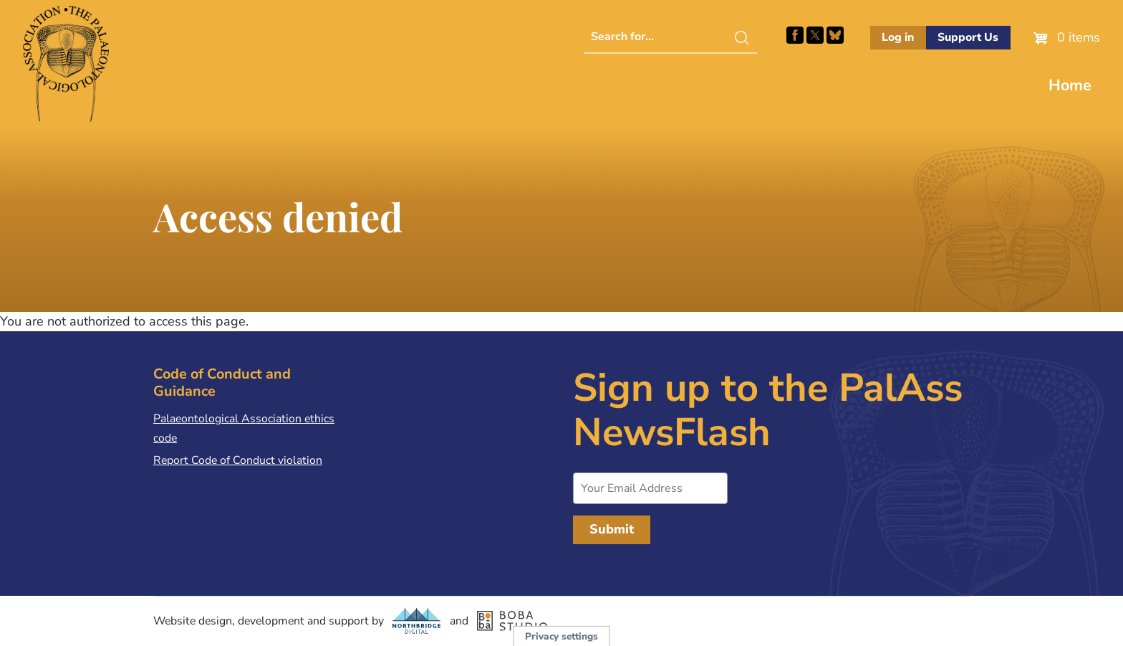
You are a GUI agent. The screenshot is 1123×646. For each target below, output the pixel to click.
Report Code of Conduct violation (237, 460)
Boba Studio (512, 621)
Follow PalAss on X (815, 35)
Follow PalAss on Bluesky (835, 35)
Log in (898, 37)
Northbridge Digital (416, 621)
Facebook (795, 35)
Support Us (968, 37)
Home (1070, 85)
